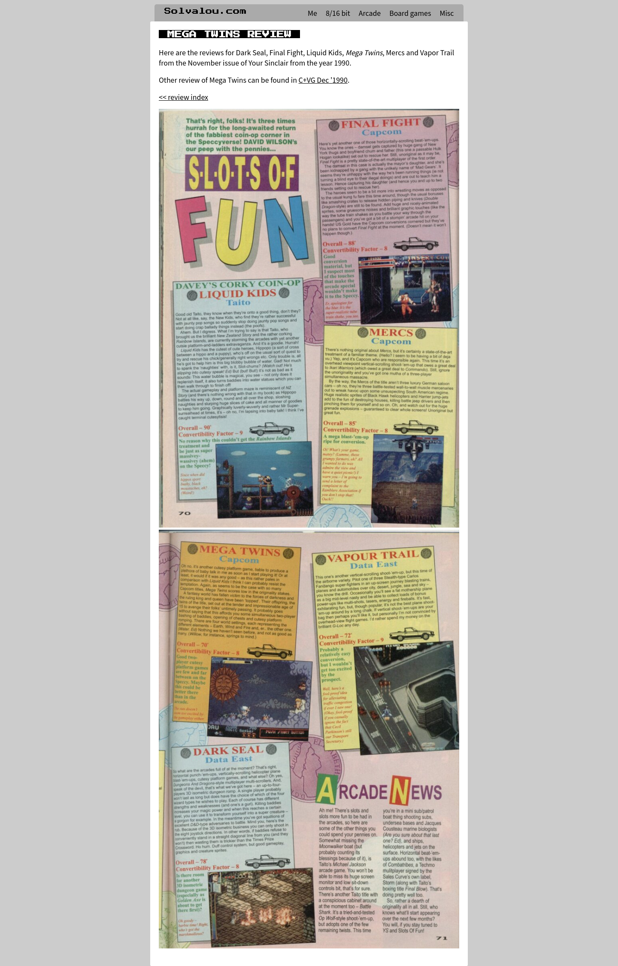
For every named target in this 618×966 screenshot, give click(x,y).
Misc (446, 13)
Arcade (370, 13)
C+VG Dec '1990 (323, 80)
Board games (410, 13)
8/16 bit (338, 13)
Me (312, 13)
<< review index (183, 97)
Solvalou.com (205, 11)
